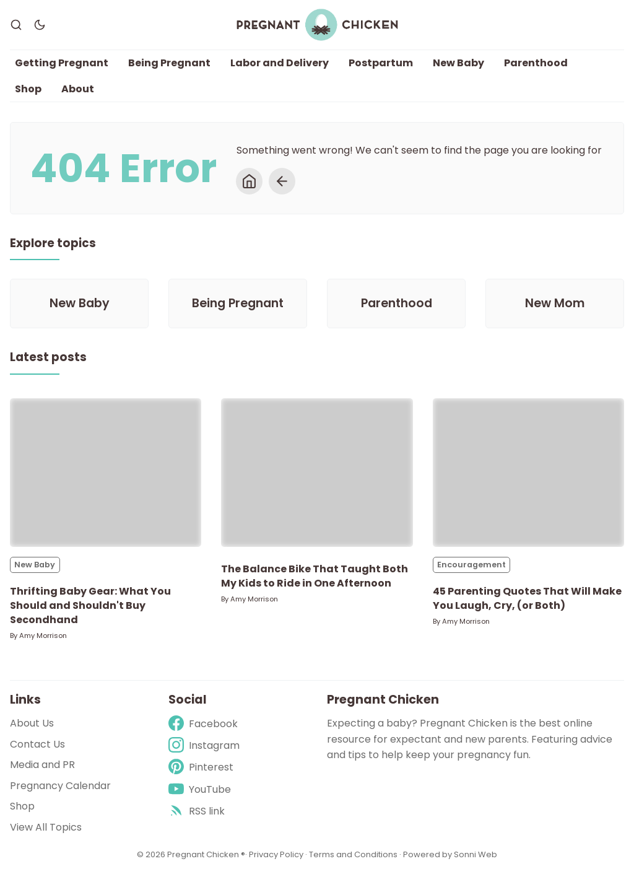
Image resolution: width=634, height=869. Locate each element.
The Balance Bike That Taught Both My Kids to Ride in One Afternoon (314, 576)
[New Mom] (554, 303)
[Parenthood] (396, 303)
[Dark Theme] (39, 25)
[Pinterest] (204, 767)
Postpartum (381, 63)
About (77, 89)
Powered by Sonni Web (450, 854)
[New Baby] (79, 303)
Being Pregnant (169, 63)
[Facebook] (204, 723)
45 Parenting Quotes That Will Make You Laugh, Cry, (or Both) (527, 598)
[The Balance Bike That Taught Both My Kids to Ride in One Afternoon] (316, 472)
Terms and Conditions (353, 854)
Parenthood (536, 63)
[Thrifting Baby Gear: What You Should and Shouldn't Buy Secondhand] (105, 472)
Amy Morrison (43, 635)
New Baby (458, 63)
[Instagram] (204, 745)
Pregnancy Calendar (60, 786)
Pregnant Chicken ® (206, 854)
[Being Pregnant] (237, 303)
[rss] (204, 811)
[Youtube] (204, 789)
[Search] (16, 25)
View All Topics (46, 827)
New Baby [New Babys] (34, 564)
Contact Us (37, 744)
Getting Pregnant (61, 63)
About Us (32, 723)
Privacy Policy (277, 854)
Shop (28, 89)
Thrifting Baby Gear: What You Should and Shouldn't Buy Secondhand (90, 605)
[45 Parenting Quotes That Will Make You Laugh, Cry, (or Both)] (528, 472)
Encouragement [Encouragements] (471, 564)
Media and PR (42, 765)
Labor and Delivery (279, 63)
